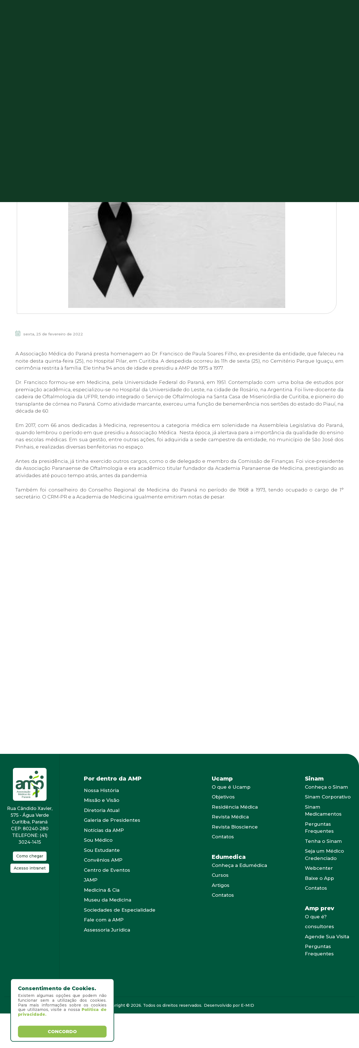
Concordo (62, 1031)
